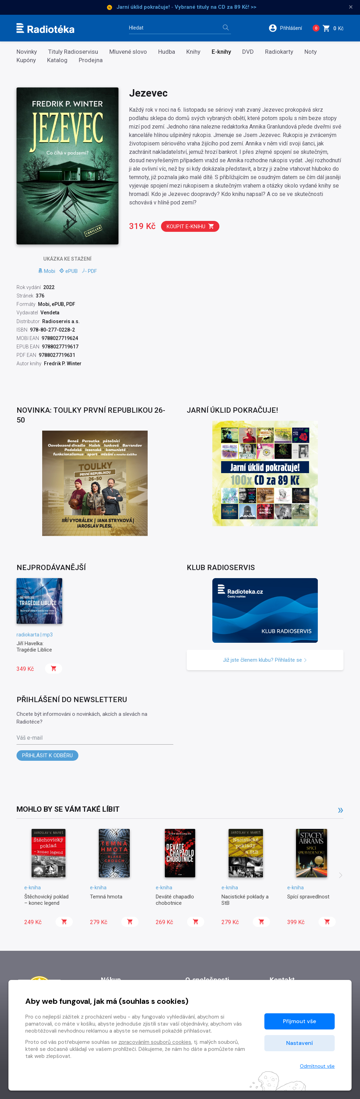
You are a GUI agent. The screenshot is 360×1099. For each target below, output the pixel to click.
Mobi (46, 271)
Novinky (27, 52)
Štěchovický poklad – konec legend (46, 900)
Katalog (57, 60)
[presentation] (340, 876)
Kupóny (26, 60)
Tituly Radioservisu (73, 52)
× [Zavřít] (351, 7)
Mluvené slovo (128, 52)
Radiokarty (279, 52)
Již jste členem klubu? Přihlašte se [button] (265, 660)
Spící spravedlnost (308, 897)
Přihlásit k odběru (47, 755)
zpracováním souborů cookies (154, 1042)
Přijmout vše (299, 1021)
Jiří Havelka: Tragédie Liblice (34, 646)
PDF (89, 271)
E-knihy (221, 52)
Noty (310, 52)
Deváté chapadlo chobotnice (175, 900)
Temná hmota (106, 897)
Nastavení (299, 1043)
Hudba (166, 52)
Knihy (193, 52)
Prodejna (91, 60)
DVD (248, 52)
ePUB (68, 271)
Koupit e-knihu (190, 226)
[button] (287, 28)
